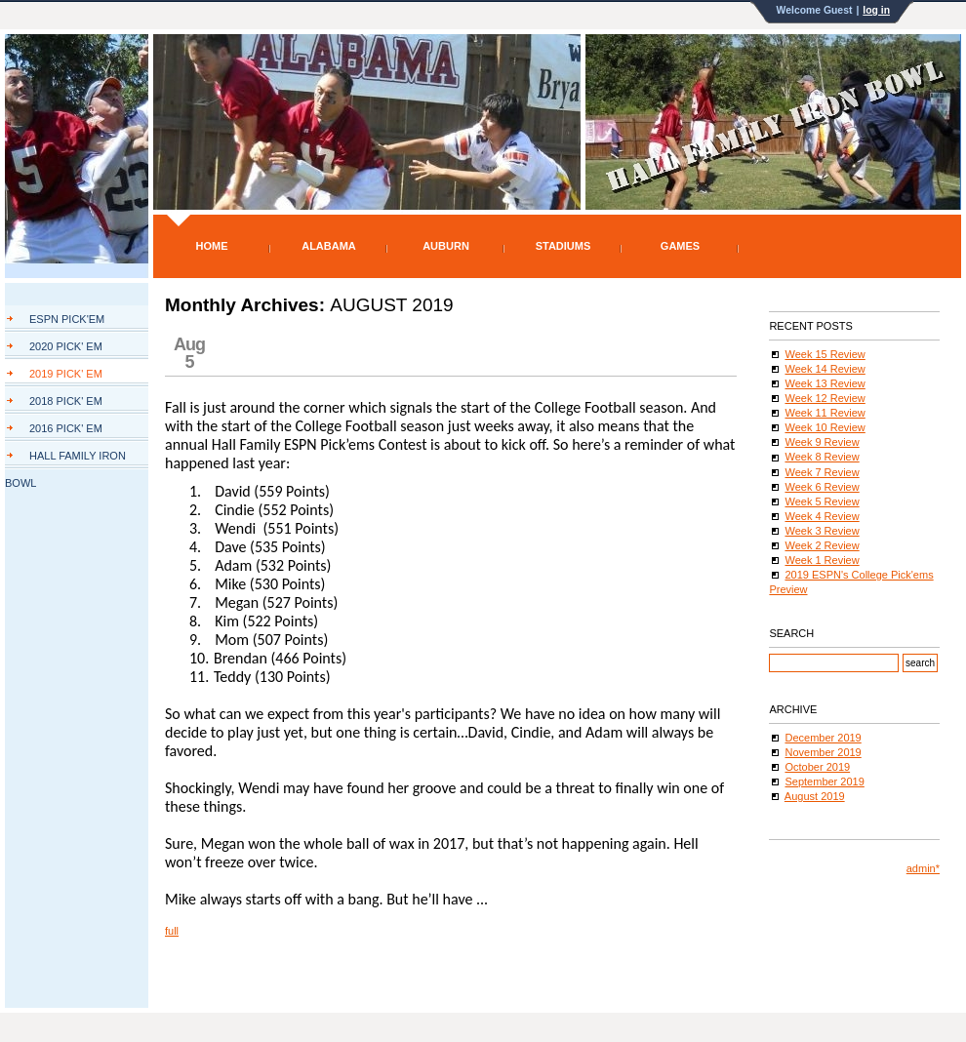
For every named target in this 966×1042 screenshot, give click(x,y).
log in (876, 10)
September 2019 (824, 781)
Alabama (329, 246)
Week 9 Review (822, 442)
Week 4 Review (822, 516)
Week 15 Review (825, 354)
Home (212, 246)
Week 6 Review (822, 487)
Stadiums (563, 246)
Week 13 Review (825, 383)
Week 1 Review (822, 560)
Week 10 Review (825, 427)
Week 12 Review (825, 398)
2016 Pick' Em (65, 428)
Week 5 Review (822, 501)
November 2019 (823, 752)
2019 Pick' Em (65, 374)
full (172, 931)
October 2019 (817, 767)
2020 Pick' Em (65, 346)
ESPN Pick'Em (66, 319)
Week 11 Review (825, 413)
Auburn (446, 246)
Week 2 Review (822, 545)
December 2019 (823, 737)
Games (680, 246)
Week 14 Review (825, 369)
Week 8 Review (822, 456)
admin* (923, 868)
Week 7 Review (822, 472)
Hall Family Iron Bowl (65, 459)
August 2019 (815, 796)
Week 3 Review (822, 531)
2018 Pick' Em (65, 401)
